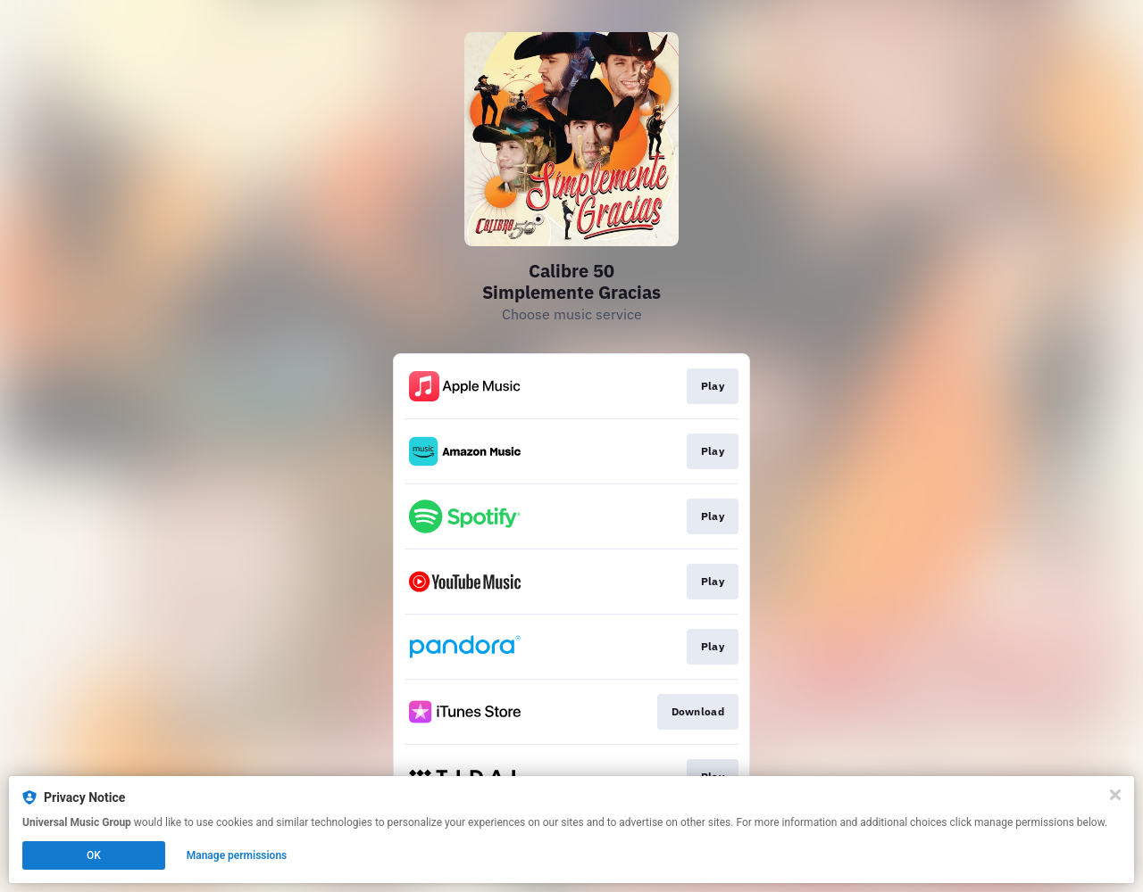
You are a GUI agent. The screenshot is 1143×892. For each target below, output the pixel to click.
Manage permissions (237, 855)
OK (94, 855)
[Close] (1115, 794)
